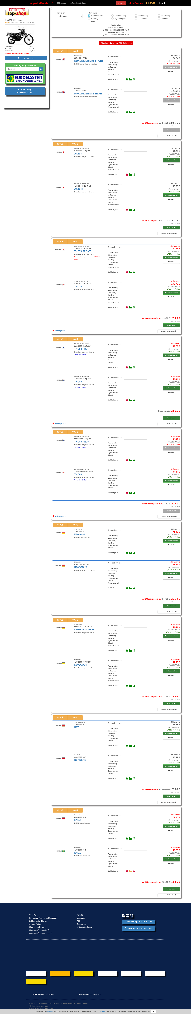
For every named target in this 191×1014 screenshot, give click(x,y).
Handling (94, 19)
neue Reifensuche (26, 58)
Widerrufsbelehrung (84, 927)
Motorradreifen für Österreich (41, 994)
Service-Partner (35, 924)
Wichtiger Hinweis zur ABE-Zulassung (116, 43)
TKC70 (78, 286)
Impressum (81, 918)
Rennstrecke (142, 19)
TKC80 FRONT (82, 349)
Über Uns (33, 915)
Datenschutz (81, 924)
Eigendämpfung (120, 19)
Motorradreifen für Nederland (88, 994)
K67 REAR (80, 760)
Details (171, 71)
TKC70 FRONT (82, 251)
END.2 (77, 852)
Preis (93, 21)
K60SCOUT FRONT (85, 629)
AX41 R (78, 188)
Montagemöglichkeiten (37, 927)
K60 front (79, 534)
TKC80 (78, 381)
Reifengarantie (60, 331)
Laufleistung (165, 16)
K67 (76, 727)
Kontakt (80, 915)
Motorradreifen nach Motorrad (40, 933)
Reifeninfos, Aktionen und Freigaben (43, 918)
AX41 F (78, 153)
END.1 (77, 820)
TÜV (60, 51)
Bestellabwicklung (78, 3)
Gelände (164, 19)
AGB (79, 921)
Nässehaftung (143, 16)
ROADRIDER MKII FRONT (88, 61)
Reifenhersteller (97, 16)
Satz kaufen (171, 130)
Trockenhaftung (120, 16)
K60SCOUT (80, 567)
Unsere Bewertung (115, 57)
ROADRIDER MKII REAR (88, 93)
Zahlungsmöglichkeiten (38, 921)
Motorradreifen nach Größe (39, 930)
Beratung (61, 3)
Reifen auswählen (171, 67)
